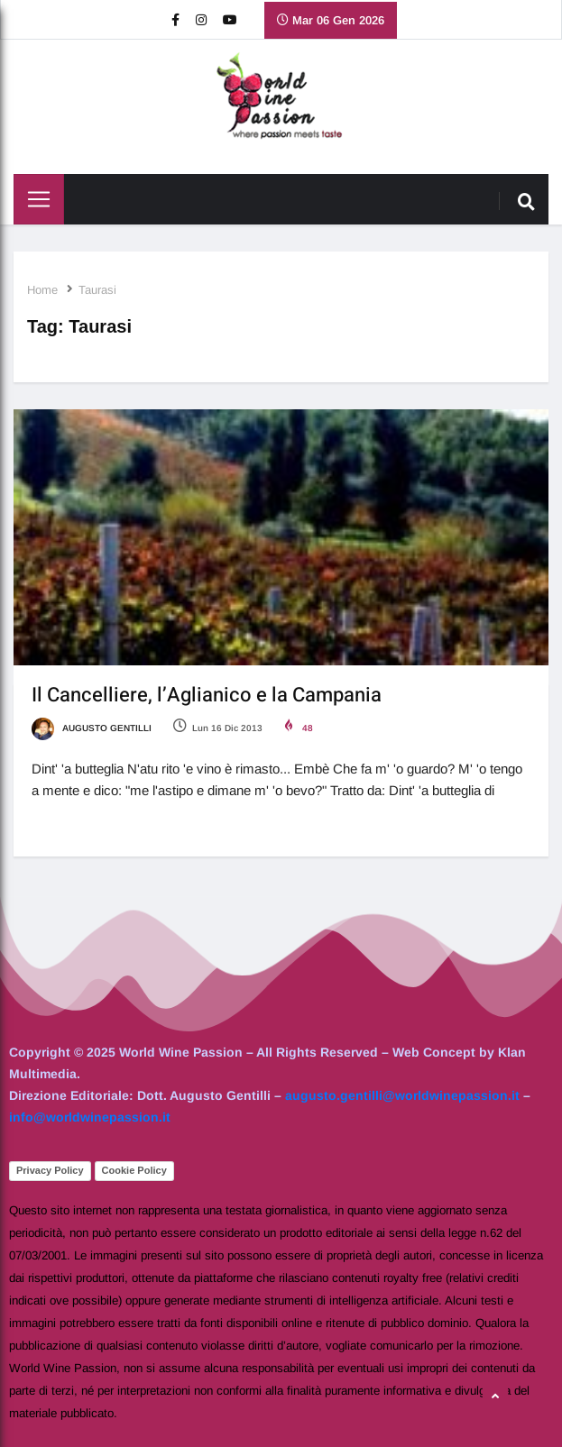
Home (42, 290)
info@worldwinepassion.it (89, 1117)
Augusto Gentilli (92, 728)
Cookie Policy (134, 1170)
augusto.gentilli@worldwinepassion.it (402, 1095)
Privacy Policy (50, 1170)
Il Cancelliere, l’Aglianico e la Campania (207, 695)
